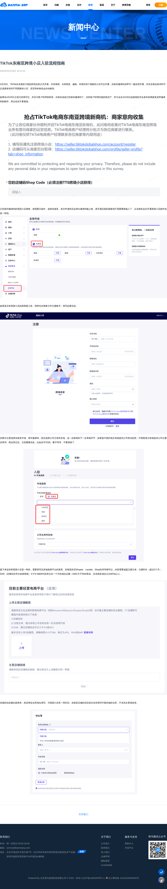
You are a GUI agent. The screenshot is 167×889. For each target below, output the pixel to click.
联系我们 (105, 848)
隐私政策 (105, 861)
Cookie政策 (106, 865)
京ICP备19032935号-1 (93, 878)
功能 (56, 5)
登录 (148, 5)
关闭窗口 (83, 814)
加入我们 (105, 852)
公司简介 (105, 843)
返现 (102, 5)
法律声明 (105, 856)
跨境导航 (126, 5)
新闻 (90, 5)
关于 (113, 5)
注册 (161, 5)
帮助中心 (129, 843)
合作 (79, 5)
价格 (68, 5)
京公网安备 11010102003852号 (122, 878)
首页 (45, 5)
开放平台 (129, 848)
